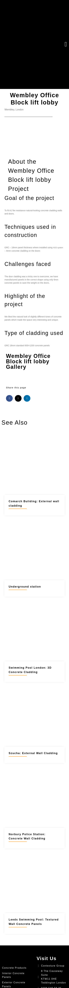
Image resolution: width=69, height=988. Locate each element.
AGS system (58, 248)
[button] (50, 44)
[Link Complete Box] (34, 477)
